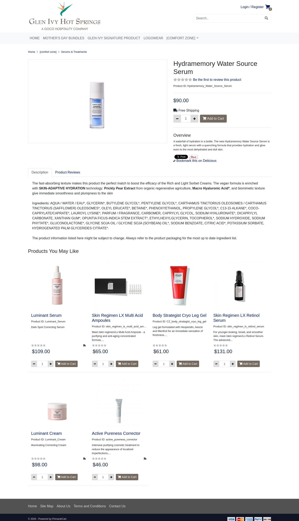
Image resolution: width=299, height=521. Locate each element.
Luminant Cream (46, 433)
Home (35, 38)
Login (245, 7)
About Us (63, 506)
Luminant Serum (46, 315)
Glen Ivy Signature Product (114, 38)
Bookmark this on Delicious (196, 160)
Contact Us (117, 506)
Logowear (153, 38)
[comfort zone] (181, 38)
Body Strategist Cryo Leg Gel (179, 315)
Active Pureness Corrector (116, 433)
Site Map (46, 506)
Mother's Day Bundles (63, 38)
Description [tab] (40, 172)
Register (257, 7)
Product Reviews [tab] (67, 172)
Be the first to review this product (217, 79)
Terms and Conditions (90, 506)
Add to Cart (213, 118)
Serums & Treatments (74, 51)
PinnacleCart (59, 518)
